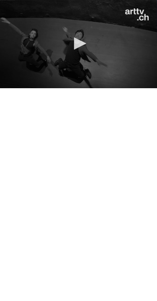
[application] (78, 44)
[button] (78, 43)
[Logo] (137, 14)
